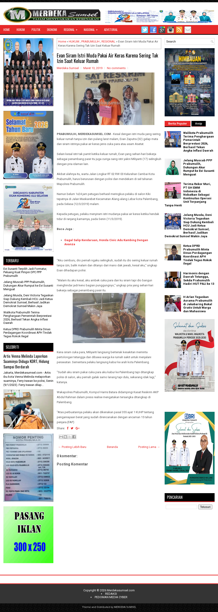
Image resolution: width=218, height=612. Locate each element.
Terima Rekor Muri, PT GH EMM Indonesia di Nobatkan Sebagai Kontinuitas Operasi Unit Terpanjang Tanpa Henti (188, 194)
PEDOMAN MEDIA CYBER (111, 597)
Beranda (112, 447)
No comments (116, 68)
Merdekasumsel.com (121, 590)
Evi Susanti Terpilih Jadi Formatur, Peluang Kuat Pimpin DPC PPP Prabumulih (25, 272)
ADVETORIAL (111, 29)
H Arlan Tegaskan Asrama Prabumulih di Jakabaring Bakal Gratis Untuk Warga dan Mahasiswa (197, 304)
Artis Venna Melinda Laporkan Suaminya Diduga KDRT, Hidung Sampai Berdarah (26, 361)
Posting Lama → (149, 447)
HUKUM (21, 29)
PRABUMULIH (90, 41)
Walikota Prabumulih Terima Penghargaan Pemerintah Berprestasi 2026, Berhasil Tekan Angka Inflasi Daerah (27, 318)
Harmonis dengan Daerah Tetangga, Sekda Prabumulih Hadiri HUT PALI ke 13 (198, 279)
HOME (6, 29)
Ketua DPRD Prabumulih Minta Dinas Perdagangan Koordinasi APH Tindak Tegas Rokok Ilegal (27, 332)
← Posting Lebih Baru (72, 447)
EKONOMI (52, 29)
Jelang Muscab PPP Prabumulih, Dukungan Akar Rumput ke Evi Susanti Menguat (28, 285)
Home (62, 41)
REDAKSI (111, 593)
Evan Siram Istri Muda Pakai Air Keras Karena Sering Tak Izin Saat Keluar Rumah (107, 57)
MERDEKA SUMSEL (125, 607)
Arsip (198, 123)
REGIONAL (72, 28)
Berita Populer (177, 123)
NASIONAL (92, 28)
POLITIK (36, 29)
